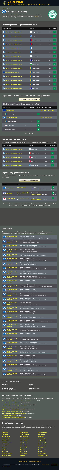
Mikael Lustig (23, 446)
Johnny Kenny (5, 440)
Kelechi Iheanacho (6, 442)
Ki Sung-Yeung (23, 442)
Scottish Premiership (13, 32)
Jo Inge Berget (42, 438)
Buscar (41, 4)
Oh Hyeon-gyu (41, 449)
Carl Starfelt (41, 434)
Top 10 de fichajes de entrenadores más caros (14, 413)
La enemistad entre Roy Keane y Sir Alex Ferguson (15, 405)
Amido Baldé (5, 434)
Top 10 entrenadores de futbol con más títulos (14, 409)
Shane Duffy (23, 453)
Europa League (12, 72)
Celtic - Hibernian (21, 187)
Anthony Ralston (24, 434)
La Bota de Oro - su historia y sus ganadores (13, 417)
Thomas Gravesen (6, 455)
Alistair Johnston (42, 432)
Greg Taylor (41, 436)
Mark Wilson (5, 446)
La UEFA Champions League (9, 415)
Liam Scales (23, 444)
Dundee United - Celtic (23, 192)
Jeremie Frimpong (24, 438)
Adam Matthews (24, 432)
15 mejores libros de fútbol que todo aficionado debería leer (17, 400)
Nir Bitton (22, 449)
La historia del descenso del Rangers (11, 403)
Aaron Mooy (5, 432)
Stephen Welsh (42, 453)
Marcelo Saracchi (42, 444)
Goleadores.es (15, 1)
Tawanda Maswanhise (46, 117)
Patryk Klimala (23, 451)
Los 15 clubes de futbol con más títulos (12, 411)
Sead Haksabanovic (7, 453)
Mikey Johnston (42, 446)
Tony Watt (22, 455)
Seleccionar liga (19, 4)
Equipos (4, 9)
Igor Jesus (43, 110)
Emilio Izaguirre (24, 436)
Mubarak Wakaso (24, 447)
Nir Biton (4, 449)
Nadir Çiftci (41, 447)
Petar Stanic (51, 110)
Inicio (10, 4)
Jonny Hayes (23, 440)
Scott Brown (41, 451)
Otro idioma (54, 464)
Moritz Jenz (5, 447)
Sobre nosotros (23, 461)
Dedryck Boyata (6, 436)
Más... (48, 4)
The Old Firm (5, 407)
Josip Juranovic (42, 440)
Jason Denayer (6, 438)
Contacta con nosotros (35, 461)
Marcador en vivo (31, 4)
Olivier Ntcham (5, 451)
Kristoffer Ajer (5, 444)
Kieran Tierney (42, 442)
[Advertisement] (29, 217)
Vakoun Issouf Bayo (43, 455)
